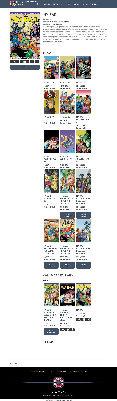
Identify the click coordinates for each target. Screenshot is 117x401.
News (67, 4)
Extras (85, 4)
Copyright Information (39, 371)
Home (10, 363)
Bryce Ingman (64, 22)
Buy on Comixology (67, 215)
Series (76, 4)
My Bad (51, 19)
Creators (57, 4)
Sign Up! (94, 4)
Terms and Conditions (78, 371)
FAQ (52, 371)
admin (72, 395)
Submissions (62, 371)
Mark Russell (53, 22)
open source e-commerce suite (64, 400)
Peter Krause (57, 24)
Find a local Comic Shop (25, 67)
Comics (47, 4)
